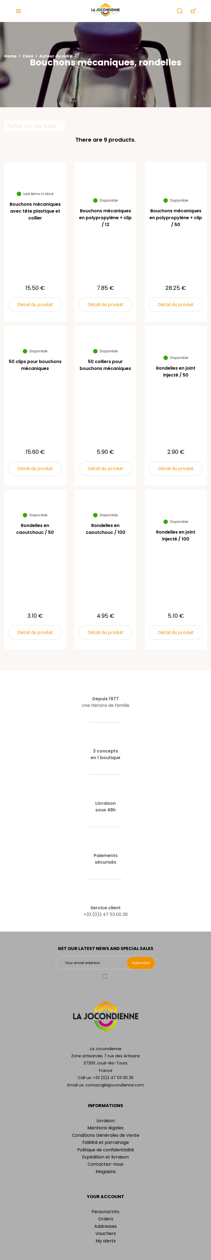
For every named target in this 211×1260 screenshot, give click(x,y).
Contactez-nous (105, 1164)
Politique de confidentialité (105, 1150)
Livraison (105, 1121)
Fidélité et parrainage (105, 1142)
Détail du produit (35, 304)
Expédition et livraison (105, 1157)
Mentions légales (105, 1128)
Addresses (105, 1226)
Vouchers (105, 1233)
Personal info (105, 1212)
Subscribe (141, 962)
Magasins (106, 1171)
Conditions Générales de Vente (105, 1135)
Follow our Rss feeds (31, 125)
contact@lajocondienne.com (114, 1085)
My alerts (106, 1241)
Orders (105, 1219)
